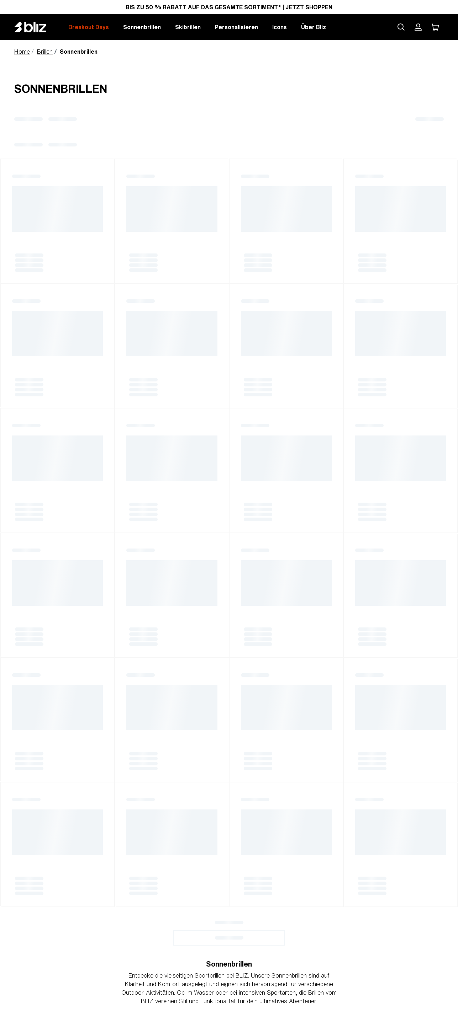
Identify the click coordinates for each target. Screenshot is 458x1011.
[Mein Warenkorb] (435, 27)
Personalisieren (236, 27)
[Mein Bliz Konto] (418, 27)
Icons (279, 27)
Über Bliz (313, 27)
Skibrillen (188, 27)
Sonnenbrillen (142, 27)
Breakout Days (88, 27)
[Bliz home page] (35, 27)
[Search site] (401, 27)
